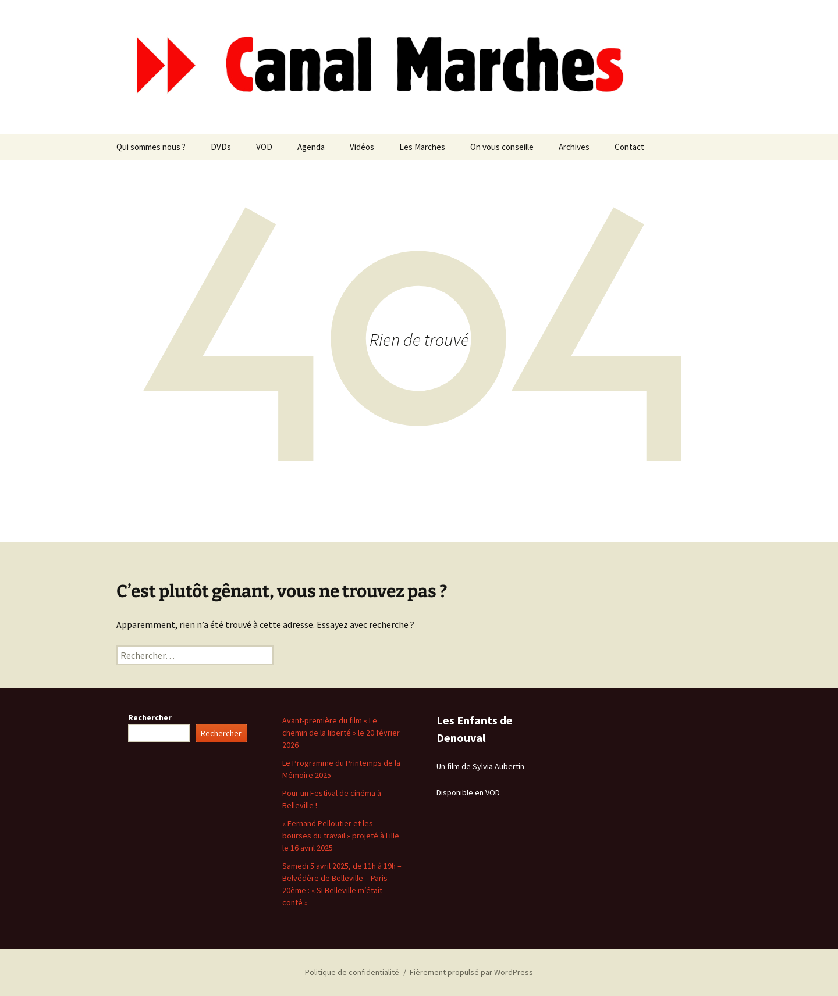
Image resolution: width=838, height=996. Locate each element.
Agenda (311, 146)
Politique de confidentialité (352, 972)
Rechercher (150, 717)
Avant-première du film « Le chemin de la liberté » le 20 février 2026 (341, 732)
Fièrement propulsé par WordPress (471, 972)
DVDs (221, 146)
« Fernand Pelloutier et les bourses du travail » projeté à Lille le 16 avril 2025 (340, 835)
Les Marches (422, 146)
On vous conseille (502, 146)
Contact (629, 146)
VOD (264, 146)
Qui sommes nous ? (151, 146)
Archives (574, 146)
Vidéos (362, 146)
